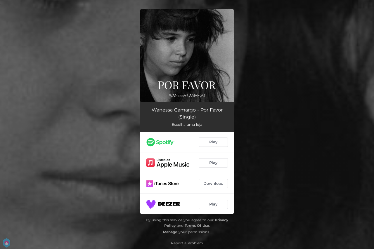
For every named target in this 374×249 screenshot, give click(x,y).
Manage (170, 232)
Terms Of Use (197, 225)
